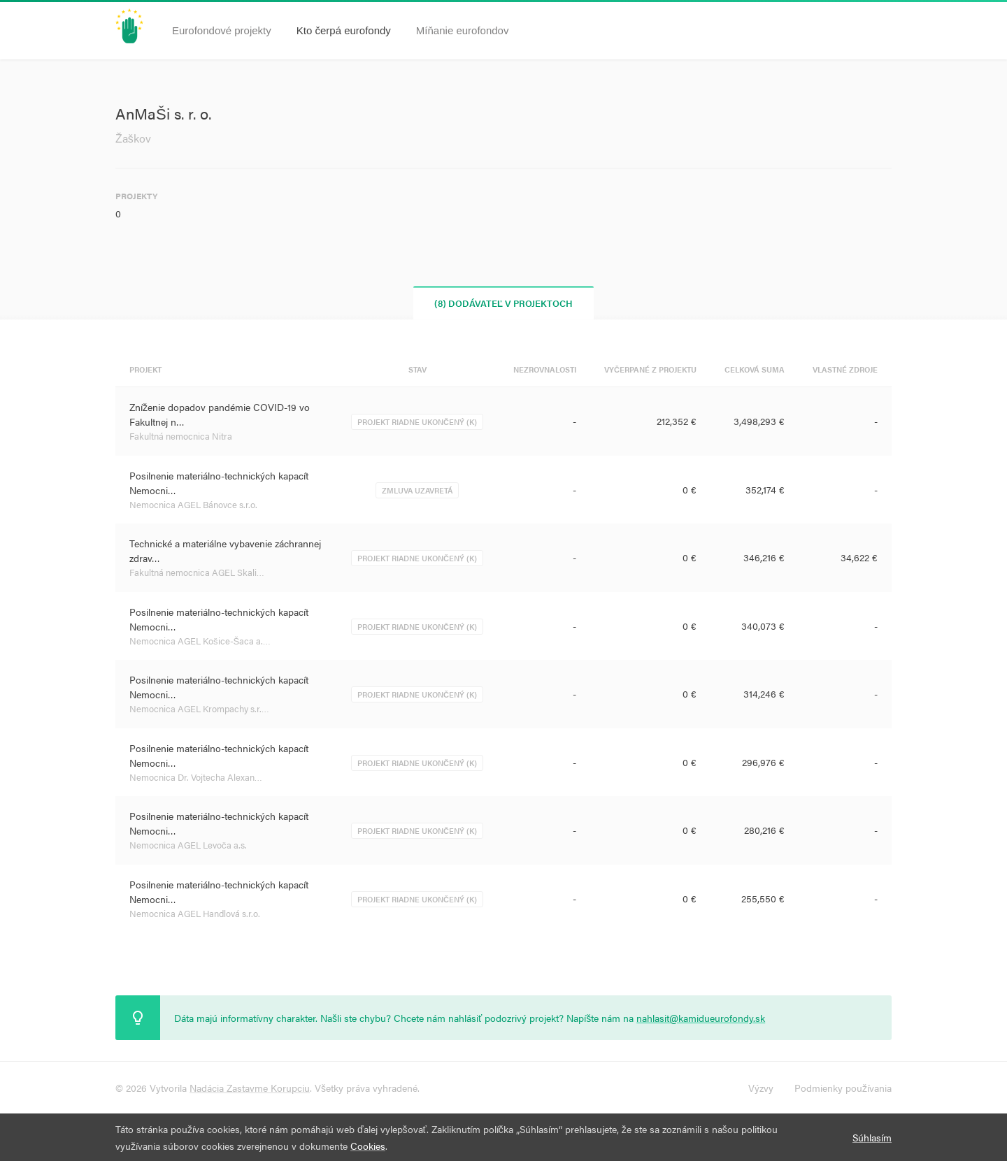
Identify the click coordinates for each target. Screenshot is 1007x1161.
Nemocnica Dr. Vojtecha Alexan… (195, 777)
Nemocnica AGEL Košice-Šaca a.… (200, 640)
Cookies (367, 1146)
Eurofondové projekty (221, 30)
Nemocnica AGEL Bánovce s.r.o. (193, 504)
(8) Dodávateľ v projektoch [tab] (503, 303)
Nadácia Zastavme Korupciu (250, 1088)
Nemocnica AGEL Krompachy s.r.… (199, 708)
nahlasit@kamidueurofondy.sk (700, 1018)
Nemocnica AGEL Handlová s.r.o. (194, 913)
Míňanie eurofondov (462, 30)
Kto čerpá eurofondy (344, 30)
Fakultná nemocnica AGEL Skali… (196, 572)
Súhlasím (872, 1137)
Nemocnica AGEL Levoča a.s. (188, 844)
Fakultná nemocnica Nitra (180, 435)
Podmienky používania (843, 1088)
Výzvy (760, 1088)
